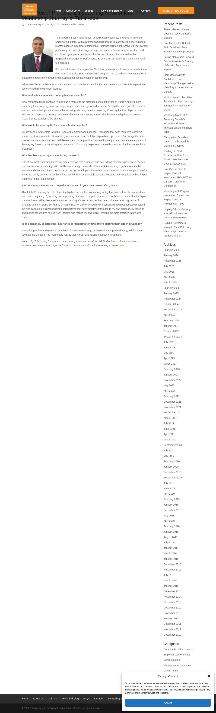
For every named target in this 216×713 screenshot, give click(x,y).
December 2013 (172, 602)
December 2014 (172, 591)
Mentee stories (172, 659)
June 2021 (169, 428)
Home (58, 11)
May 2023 (169, 353)
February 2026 (172, 249)
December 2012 (172, 607)
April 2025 (169, 277)
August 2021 (170, 418)
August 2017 (170, 537)
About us (71, 11)
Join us (89, 11)
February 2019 (172, 499)
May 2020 (169, 456)
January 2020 (171, 466)
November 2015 (172, 569)
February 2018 (172, 526)
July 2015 (169, 575)
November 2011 (172, 629)
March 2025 (170, 282)
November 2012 (172, 613)
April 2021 (169, 434)
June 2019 (169, 488)
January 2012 (171, 618)
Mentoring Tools (176, 10)
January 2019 (171, 504)
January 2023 (171, 374)
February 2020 (172, 461)
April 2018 (169, 520)
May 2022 (169, 385)
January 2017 (171, 548)
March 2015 (170, 580)
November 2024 (172, 298)
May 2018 (169, 515)
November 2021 (172, 407)
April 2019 (169, 493)
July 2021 (169, 423)
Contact (146, 11)
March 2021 (170, 439)
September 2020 (173, 445)
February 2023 (172, 369)
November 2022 (172, 380)
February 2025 (172, 287)
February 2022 (172, 396)
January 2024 (171, 325)
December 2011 (172, 623)
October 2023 (171, 331)
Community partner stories (178, 649)
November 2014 (172, 596)
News (81, 24)
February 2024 (172, 320)
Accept (168, 702)
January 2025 (171, 293)
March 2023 (170, 363)
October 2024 (171, 304)
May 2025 (169, 271)
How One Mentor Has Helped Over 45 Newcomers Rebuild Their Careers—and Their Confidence (178, 177)
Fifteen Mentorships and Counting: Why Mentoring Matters (177, 33)
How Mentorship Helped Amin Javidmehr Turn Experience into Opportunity (179, 47)
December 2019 (172, 472)
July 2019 (169, 483)
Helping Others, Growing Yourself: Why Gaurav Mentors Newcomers (177, 213)
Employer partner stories (177, 654)
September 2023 (173, 336)
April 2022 (169, 390)
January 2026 (171, 255)
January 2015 (171, 586)
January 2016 (171, 558)
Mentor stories (69, 24)
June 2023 (169, 347)
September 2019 (173, 477)
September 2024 (173, 309)
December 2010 (172, 634)
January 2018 (171, 531)
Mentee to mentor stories (177, 665)
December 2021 (172, 401)
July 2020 (169, 450)
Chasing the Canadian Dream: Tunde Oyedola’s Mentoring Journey (177, 141)
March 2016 (170, 553)
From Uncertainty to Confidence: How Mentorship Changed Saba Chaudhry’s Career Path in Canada (178, 83)
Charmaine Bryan (34, 24)
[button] (209, 676)
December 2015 (172, 564)
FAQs (130, 11)
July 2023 (169, 342)
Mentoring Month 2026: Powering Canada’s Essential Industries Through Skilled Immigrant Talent (178, 123)
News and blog (110, 11)
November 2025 (172, 260)
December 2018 (172, 510)
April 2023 (169, 358)
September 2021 (173, 412)
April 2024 (169, 315)
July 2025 (169, 266)
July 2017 (169, 542)
